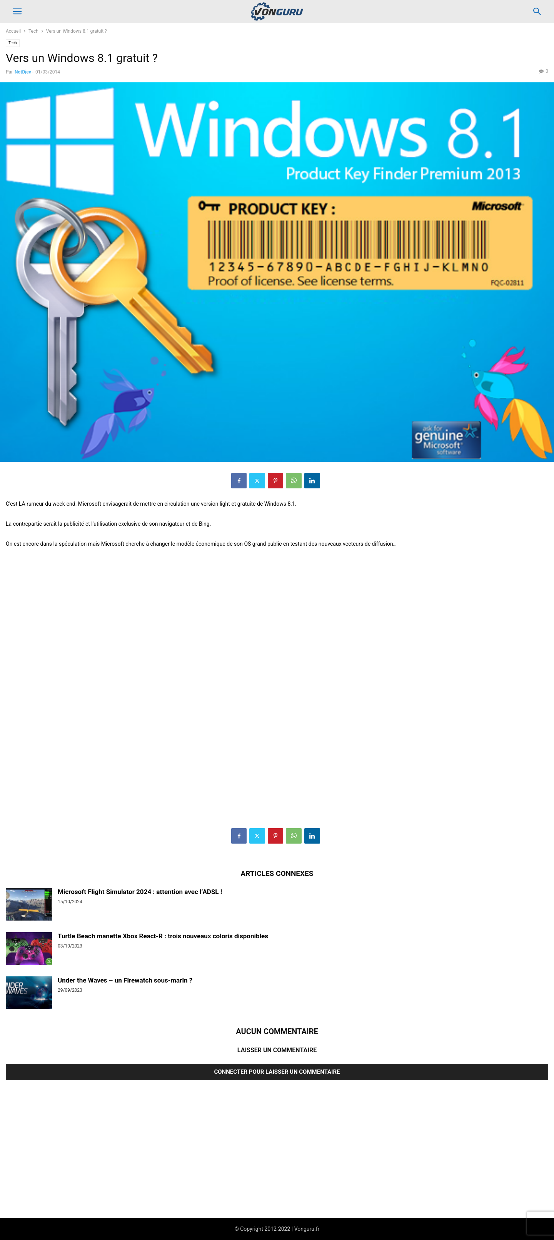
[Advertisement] (236, 694)
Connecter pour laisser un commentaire (277, 1071)
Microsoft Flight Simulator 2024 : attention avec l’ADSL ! (140, 892)
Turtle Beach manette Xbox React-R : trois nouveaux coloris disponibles (163, 936)
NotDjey (23, 72)
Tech (33, 31)
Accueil (13, 31)
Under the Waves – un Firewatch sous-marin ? (125, 980)
